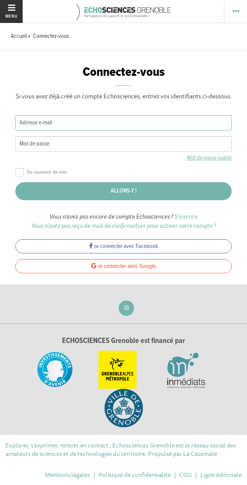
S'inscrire (186, 216)
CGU (185, 475)
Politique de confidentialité (134, 475)
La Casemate (200, 454)
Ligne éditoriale (221, 475)
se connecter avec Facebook (123, 246)
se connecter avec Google (123, 266)
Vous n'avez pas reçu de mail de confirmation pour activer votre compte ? (123, 225)
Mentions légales (67, 475)
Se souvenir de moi (41, 172)
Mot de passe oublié (209, 158)
